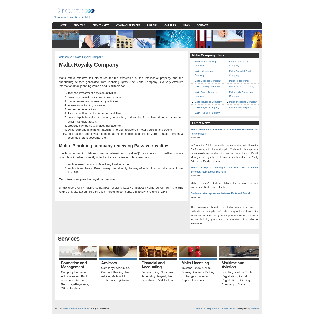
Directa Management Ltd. (76, 308)
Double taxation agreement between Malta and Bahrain (221, 193)
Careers (170, 25)
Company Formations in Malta (73, 17)
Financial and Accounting (153, 265)
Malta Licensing (195, 263)
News (186, 25)
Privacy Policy (229, 308)
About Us (79, 25)
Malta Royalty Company (207, 107)
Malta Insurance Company (208, 101)
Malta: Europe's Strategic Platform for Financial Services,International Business (224, 169)
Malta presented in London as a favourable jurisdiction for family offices (224, 131)
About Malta (101, 25)
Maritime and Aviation (233, 265)
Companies (65, 57)
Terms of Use (203, 308)
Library (152, 25)
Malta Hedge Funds (239, 81)
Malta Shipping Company (207, 113)
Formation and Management (74, 265)
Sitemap (215, 308)
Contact (202, 25)
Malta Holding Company (241, 86)
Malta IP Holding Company (243, 101)
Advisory (109, 263)
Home (63, 25)
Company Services (128, 25)
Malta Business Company (208, 81)
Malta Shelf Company (240, 107)
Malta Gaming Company (207, 86)
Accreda (255, 308)
